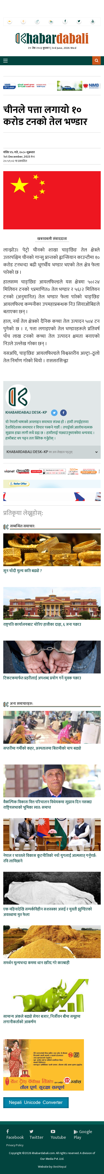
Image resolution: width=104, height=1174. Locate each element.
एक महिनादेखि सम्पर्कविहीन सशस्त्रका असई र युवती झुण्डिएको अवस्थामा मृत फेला (47, 912)
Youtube (58, 1134)
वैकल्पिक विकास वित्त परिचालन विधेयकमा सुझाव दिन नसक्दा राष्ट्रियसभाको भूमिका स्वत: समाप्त (47, 805)
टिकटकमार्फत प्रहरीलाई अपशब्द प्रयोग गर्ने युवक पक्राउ (42, 678)
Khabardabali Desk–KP (26, 412)
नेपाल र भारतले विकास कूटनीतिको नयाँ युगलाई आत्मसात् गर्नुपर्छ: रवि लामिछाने (49, 858)
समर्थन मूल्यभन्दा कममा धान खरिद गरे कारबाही (36, 963)
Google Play (83, 1134)
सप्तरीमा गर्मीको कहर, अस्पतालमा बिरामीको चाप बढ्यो (42, 748)
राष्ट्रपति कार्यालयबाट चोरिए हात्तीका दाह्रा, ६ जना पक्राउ (42, 624)
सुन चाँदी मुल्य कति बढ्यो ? (22, 571)
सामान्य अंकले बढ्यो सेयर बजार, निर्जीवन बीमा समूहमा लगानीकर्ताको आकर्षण (41, 1019)
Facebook (15, 1134)
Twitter (36, 1134)
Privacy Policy (14, 1145)
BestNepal (59, 1166)
